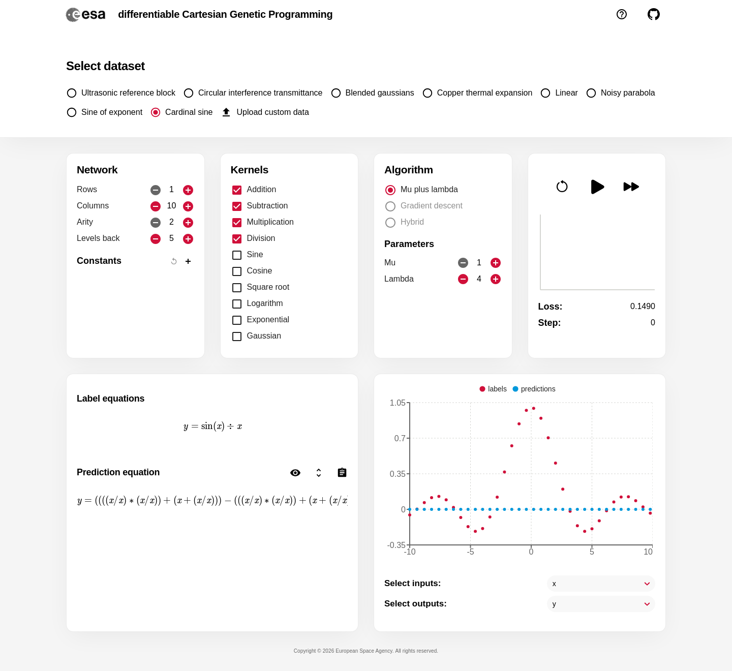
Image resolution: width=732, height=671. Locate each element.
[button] (562, 186)
